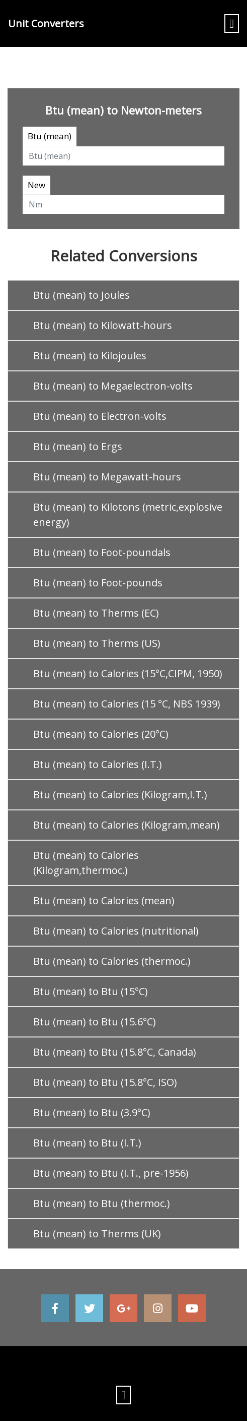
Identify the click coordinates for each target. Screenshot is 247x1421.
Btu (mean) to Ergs (77, 446)
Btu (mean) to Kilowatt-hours (102, 325)
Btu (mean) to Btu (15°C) (90, 991)
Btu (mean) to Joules (81, 295)
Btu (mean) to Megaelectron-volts (113, 386)
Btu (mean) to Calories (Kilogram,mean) (126, 825)
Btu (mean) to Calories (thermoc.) (112, 961)
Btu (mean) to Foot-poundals (102, 552)
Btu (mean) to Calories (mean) (104, 900)
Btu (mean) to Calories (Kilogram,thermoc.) (86, 862)
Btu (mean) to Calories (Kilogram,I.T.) (120, 794)
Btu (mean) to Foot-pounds (97, 582)
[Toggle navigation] (231, 23)
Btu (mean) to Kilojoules (89, 355)
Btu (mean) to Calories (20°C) (101, 734)
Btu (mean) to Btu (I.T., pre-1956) (111, 1173)
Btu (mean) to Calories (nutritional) (116, 931)
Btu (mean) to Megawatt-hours (107, 476)
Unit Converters (46, 23)
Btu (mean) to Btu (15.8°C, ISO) (105, 1082)
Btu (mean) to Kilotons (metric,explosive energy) (127, 514)
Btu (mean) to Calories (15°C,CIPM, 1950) (127, 673)
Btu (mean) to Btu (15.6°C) (94, 1021)
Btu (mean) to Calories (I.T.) (97, 764)
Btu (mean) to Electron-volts (100, 416)
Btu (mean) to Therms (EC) (96, 613)
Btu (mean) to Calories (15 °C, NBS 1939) (126, 703)
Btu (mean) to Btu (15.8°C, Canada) (114, 1052)
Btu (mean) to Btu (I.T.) (87, 1143)
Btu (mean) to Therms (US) (96, 643)
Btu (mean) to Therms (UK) (97, 1233)
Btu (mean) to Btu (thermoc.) (101, 1203)
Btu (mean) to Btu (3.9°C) (91, 1112)
